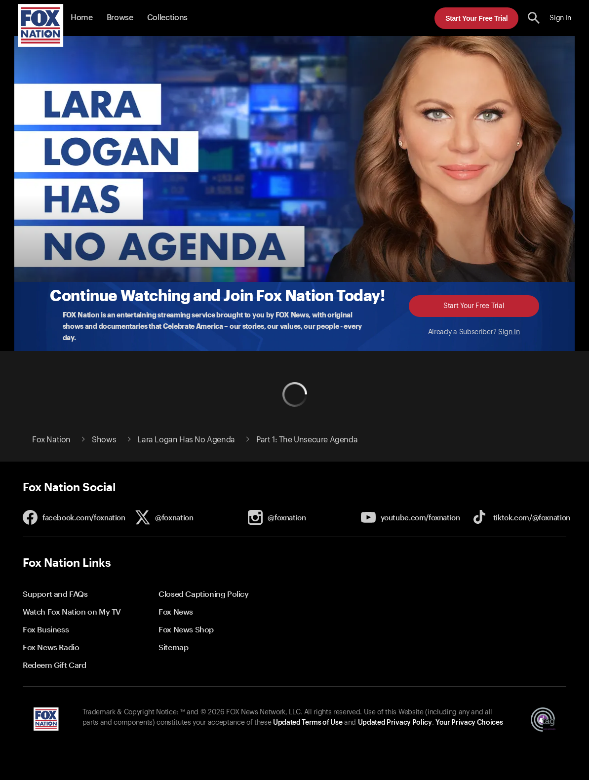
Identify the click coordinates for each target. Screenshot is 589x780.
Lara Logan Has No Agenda (186, 440)
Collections (167, 18)
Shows (104, 440)
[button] (534, 18)
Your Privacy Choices (469, 722)
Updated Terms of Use (307, 722)
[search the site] (534, 18)
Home (82, 18)
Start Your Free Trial (476, 18)
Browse (120, 18)
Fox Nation (51, 440)
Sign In (509, 332)
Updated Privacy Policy (395, 722)
